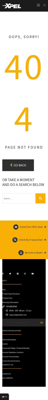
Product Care (7, 298)
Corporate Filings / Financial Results (16, 348)
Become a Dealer (32, 252)
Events (5, 344)
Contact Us (6, 374)
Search (40, 198)
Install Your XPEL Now (29, 227)
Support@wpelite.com (18, 315)
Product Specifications (11, 294)
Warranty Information (10, 302)
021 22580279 (7, 378)
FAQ (3, 289)
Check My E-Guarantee (29, 239)
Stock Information (9, 339)
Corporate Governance (11, 361)
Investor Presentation (10, 356)
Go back (18, 165)
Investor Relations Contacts (13, 352)
